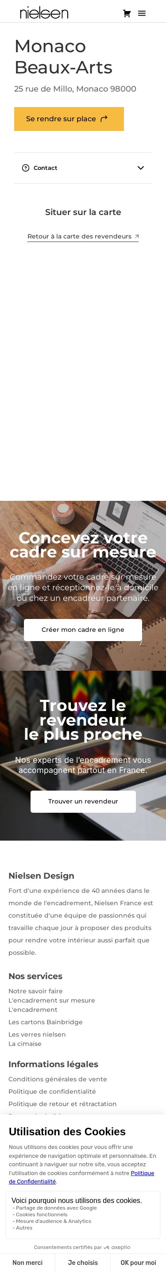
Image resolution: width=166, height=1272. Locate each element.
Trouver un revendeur (83, 801)
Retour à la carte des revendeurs (83, 236)
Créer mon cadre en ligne (83, 630)
